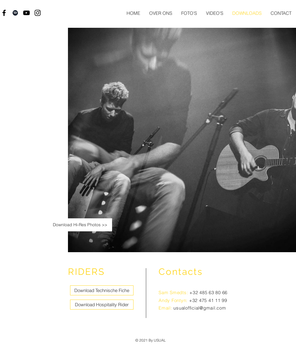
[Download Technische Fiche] (102, 290)
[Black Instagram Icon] (38, 13)
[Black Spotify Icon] (15, 13)
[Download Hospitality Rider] (102, 305)
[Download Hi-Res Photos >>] (80, 224)
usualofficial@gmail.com (199, 308)
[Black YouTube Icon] (26, 13)
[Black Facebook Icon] (4, 13)
